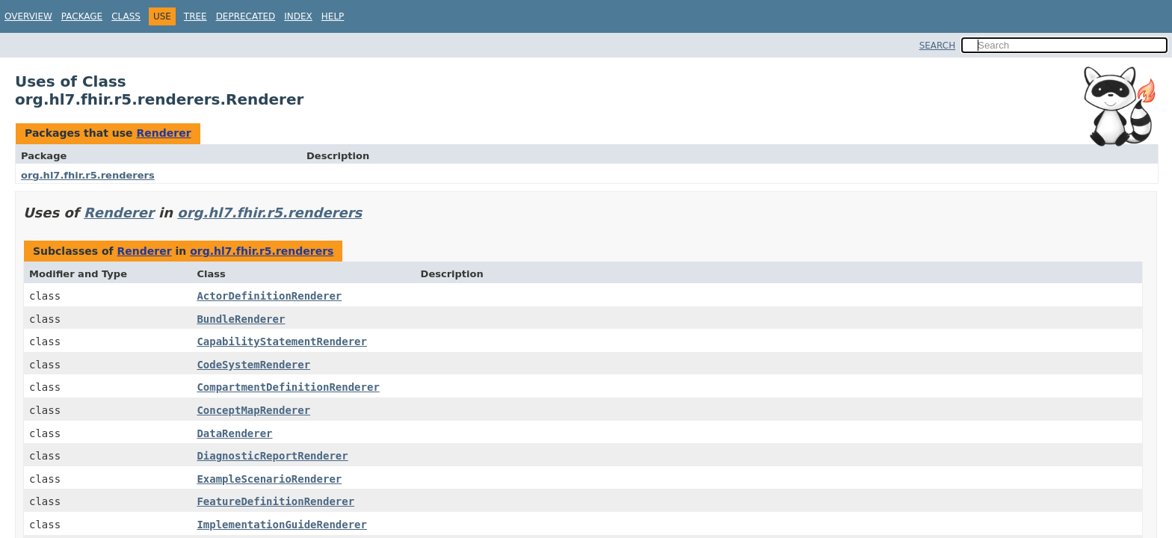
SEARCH (937, 45)
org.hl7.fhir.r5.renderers (88, 175)
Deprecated (246, 16)
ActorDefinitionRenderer (269, 296)
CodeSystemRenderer (253, 365)
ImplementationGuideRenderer (282, 525)
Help (333, 16)
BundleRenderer (241, 319)
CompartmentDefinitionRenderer (288, 387)
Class (126, 16)
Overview (28, 16)
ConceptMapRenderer (253, 410)
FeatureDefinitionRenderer (275, 501)
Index (298, 16)
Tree (195, 16)
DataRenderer (234, 433)
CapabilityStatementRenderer (282, 341)
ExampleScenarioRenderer (269, 479)
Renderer (163, 133)
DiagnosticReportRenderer (272, 456)
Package (81, 16)
